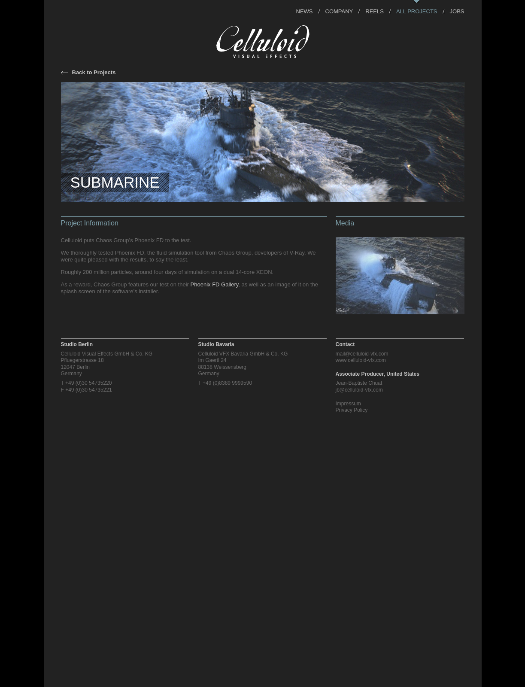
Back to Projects (94, 72)
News (304, 11)
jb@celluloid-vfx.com (359, 390)
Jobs (457, 11)
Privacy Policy (352, 410)
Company (339, 11)
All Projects (416, 11)
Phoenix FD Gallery (215, 284)
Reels (374, 11)
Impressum (348, 404)
